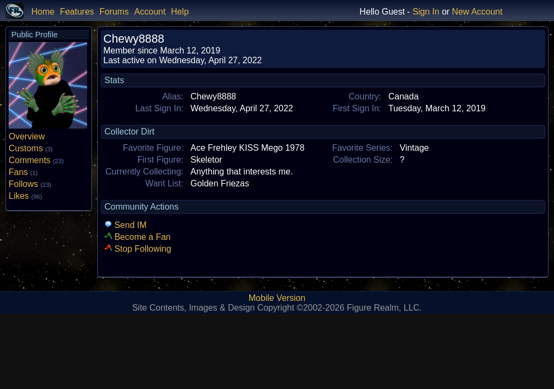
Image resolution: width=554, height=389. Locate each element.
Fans (23, 172)
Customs (30, 148)
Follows (30, 184)
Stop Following (137, 248)
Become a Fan (137, 237)
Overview (27, 136)
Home (43, 11)
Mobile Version (277, 298)
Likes (25, 195)
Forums (114, 11)
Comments (36, 160)
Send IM (125, 225)
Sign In (425, 11)
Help (180, 11)
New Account (477, 11)
